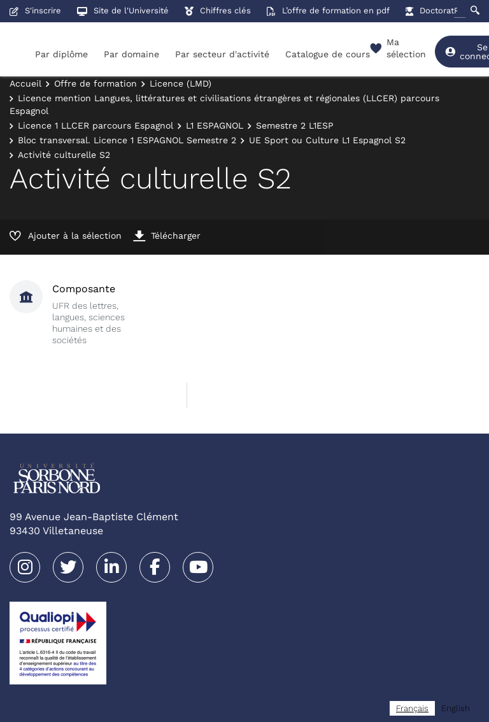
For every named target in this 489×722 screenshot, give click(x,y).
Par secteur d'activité (222, 54)
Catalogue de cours (327, 54)
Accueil (25, 83)
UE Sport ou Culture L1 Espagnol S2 (327, 140)
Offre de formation (95, 83)
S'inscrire (35, 10)
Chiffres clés (218, 10)
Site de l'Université (123, 10)
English (455, 708)
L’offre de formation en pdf (328, 10)
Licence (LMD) (180, 83)
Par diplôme (61, 54)
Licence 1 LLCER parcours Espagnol (95, 125)
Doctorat (430, 10)
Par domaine (131, 54)
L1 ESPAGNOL (214, 125)
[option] (455, 708)
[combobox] (412, 708)
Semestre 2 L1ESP (295, 125)
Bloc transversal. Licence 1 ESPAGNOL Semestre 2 (127, 140)
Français (412, 708)
